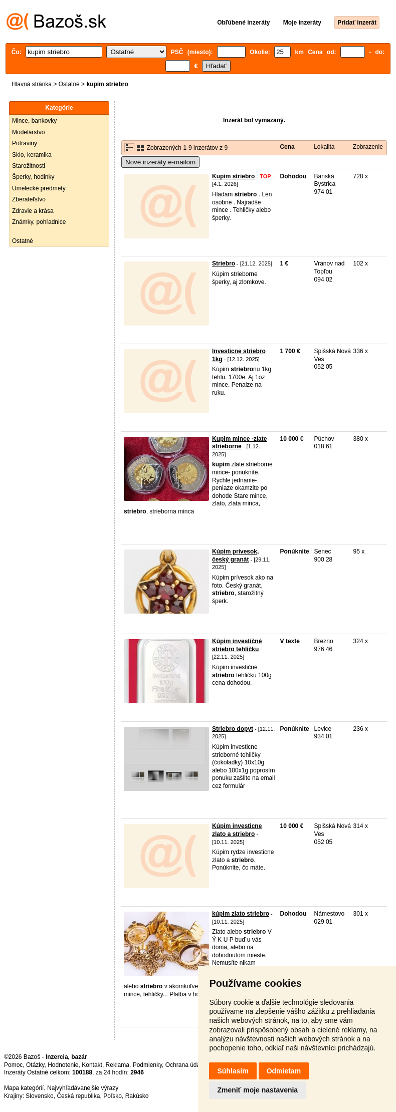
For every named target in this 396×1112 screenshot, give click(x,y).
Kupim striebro (233, 176)
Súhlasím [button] (232, 1071)
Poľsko (112, 1095)
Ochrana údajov (186, 1064)
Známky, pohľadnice (39, 221)
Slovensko (39, 1095)
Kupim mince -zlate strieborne (239, 442)
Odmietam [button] (284, 1071)
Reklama (117, 1064)
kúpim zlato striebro (240, 913)
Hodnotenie (63, 1064)
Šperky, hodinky (33, 176)
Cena (287, 146)
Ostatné (69, 84)
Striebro (223, 263)
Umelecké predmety (39, 188)
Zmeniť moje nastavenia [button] (257, 1090)
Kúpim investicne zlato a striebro (237, 830)
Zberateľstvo (29, 199)
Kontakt (92, 1064)
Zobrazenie (368, 146)
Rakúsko (137, 1095)
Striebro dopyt (232, 728)
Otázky (35, 1064)
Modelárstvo (28, 132)
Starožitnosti (28, 165)
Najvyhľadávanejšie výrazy (82, 1087)
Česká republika (78, 1095)
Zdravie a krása (33, 210)
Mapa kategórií (24, 1087)
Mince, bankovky (34, 120)
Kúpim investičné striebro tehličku (237, 645)
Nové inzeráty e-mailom (160, 162)
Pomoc (13, 1064)
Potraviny (24, 143)
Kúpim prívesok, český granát (235, 555)
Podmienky (147, 1064)
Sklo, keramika (32, 154)
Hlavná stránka (32, 84)
